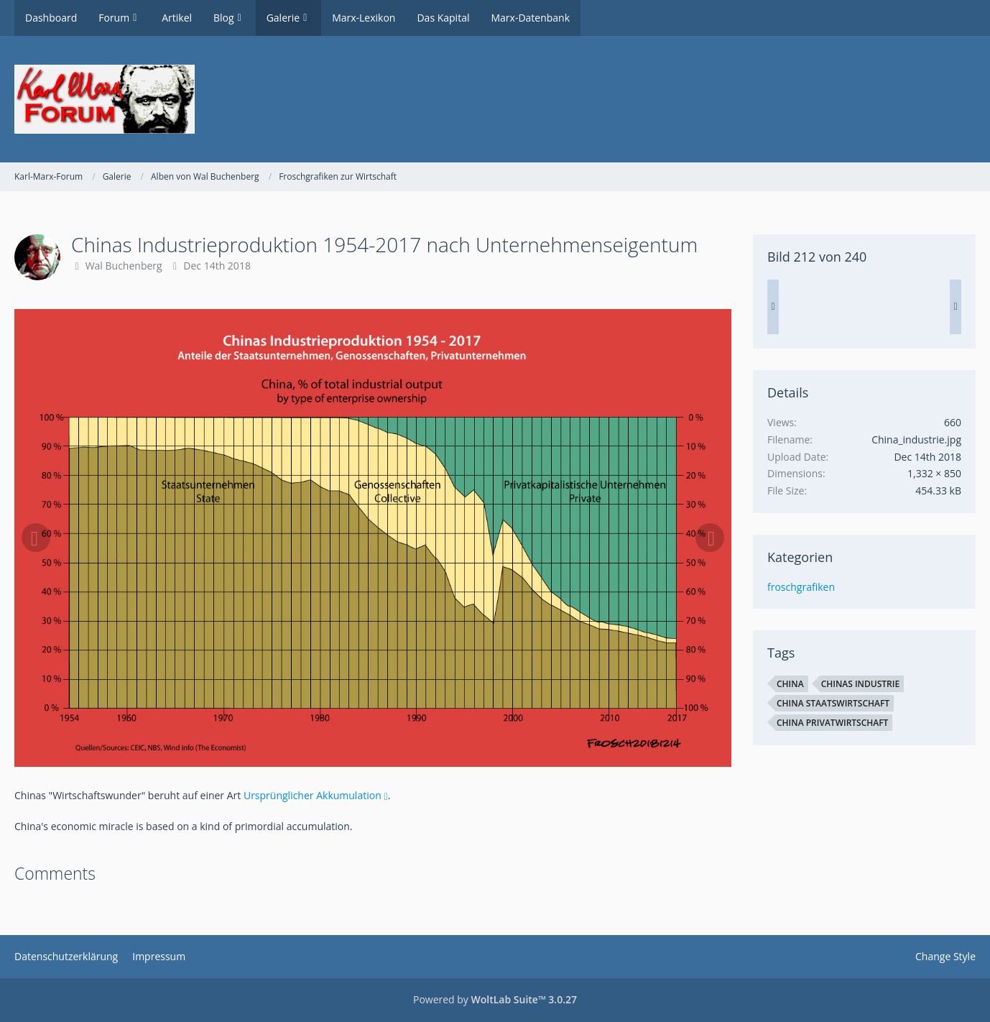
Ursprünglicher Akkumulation (312, 795)
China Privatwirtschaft (832, 723)
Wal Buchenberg (123, 265)
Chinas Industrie (860, 684)
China (790, 684)
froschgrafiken (801, 587)
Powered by (495, 999)
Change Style (945, 956)
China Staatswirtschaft (833, 703)
